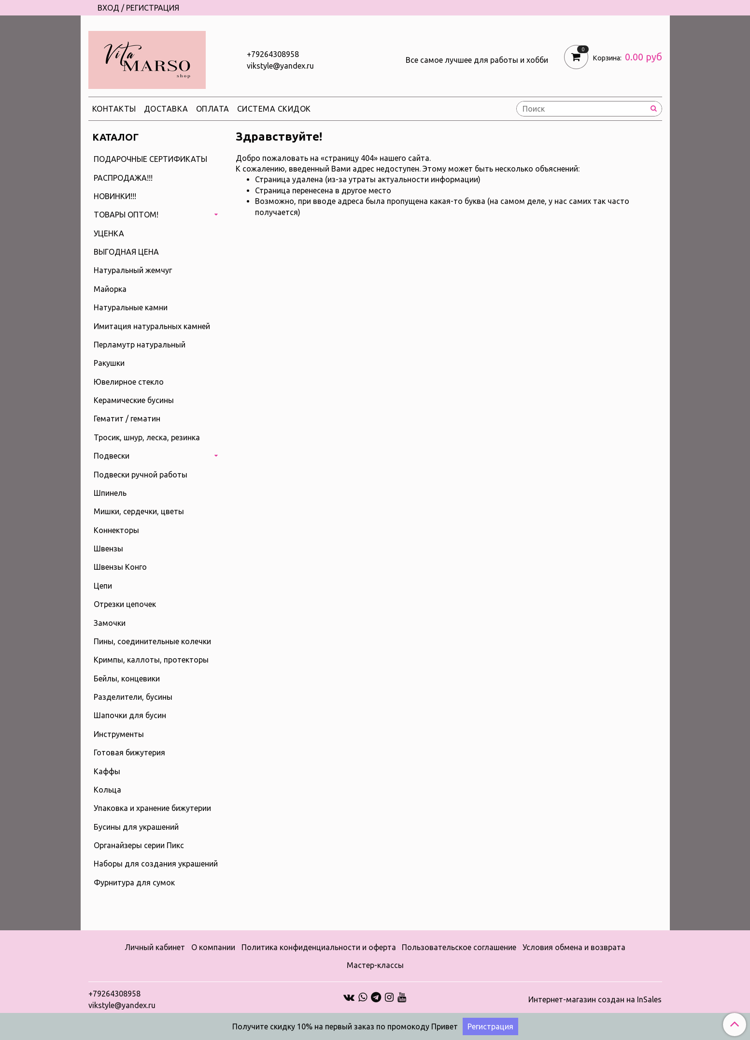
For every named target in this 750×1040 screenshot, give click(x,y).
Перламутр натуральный (139, 344)
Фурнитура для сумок (134, 882)
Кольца (107, 789)
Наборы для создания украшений (156, 863)
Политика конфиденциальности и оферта (318, 947)
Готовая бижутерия (129, 752)
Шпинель (110, 493)
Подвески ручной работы (140, 474)
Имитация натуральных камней (152, 326)
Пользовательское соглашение (459, 947)
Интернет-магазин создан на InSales (595, 999)
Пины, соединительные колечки (152, 641)
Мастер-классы (375, 965)
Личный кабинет (155, 947)
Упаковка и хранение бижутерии (152, 808)
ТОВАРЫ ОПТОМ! (126, 214)
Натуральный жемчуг (133, 270)
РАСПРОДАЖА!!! (123, 177)
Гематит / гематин (127, 418)
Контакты (114, 108)
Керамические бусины (134, 400)
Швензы (108, 548)
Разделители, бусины (133, 697)
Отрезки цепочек (125, 604)
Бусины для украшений (136, 827)
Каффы (107, 771)
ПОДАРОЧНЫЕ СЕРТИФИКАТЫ (150, 159)
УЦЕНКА (109, 233)
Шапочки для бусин (130, 715)
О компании (213, 947)
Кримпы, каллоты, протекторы (151, 659)
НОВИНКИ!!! (115, 196)
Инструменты (119, 734)
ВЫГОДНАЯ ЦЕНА (126, 251)
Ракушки (109, 363)
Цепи (103, 585)
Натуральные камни (131, 307)
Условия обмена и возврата (574, 947)
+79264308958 (273, 54)
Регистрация (490, 1026)
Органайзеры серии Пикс (139, 845)
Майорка (110, 289)
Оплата (212, 108)
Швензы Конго (120, 567)
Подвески (111, 455)
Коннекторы (116, 530)
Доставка (166, 108)
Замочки (110, 623)
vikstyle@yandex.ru (280, 65)
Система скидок (274, 108)
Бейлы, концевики (127, 678)
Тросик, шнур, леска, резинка (147, 437)
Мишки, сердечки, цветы (139, 511)
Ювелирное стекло (129, 381)
